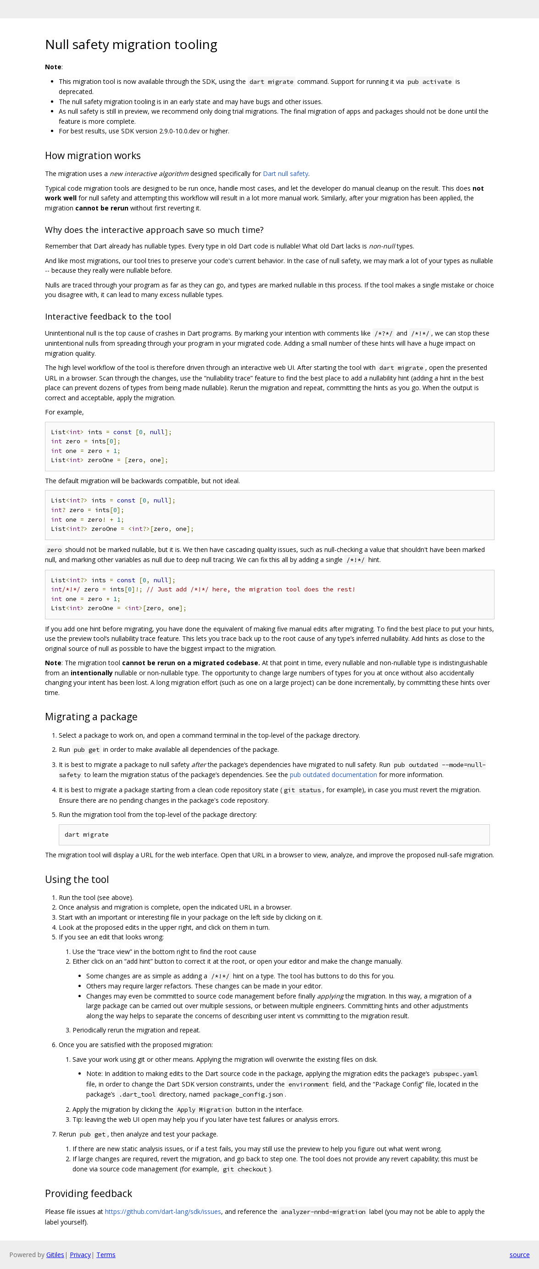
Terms (106, 1254)
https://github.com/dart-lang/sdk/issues (163, 1211)
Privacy (80, 1254)
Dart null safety (285, 173)
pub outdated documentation (333, 774)
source (520, 1254)
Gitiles (55, 1254)
